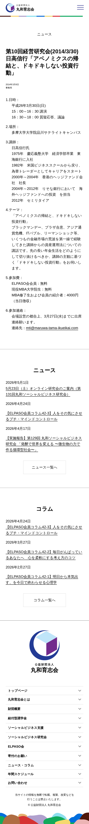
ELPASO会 (16, 746)
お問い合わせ (17, 783)
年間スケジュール (21, 774)
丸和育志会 (44, 651)
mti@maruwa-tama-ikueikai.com (52, 328)
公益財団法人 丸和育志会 (46, 804)
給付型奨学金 (17, 718)
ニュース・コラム (21, 765)
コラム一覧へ (45, 600)
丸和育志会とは (19, 699)
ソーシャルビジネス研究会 (27, 737)
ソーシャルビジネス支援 (26, 728)
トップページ (17, 690)
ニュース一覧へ (44, 467)
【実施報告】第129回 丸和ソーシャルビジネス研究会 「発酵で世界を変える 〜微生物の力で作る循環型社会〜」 (44, 444)
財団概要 (14, 709)
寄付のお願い (17, 756)
